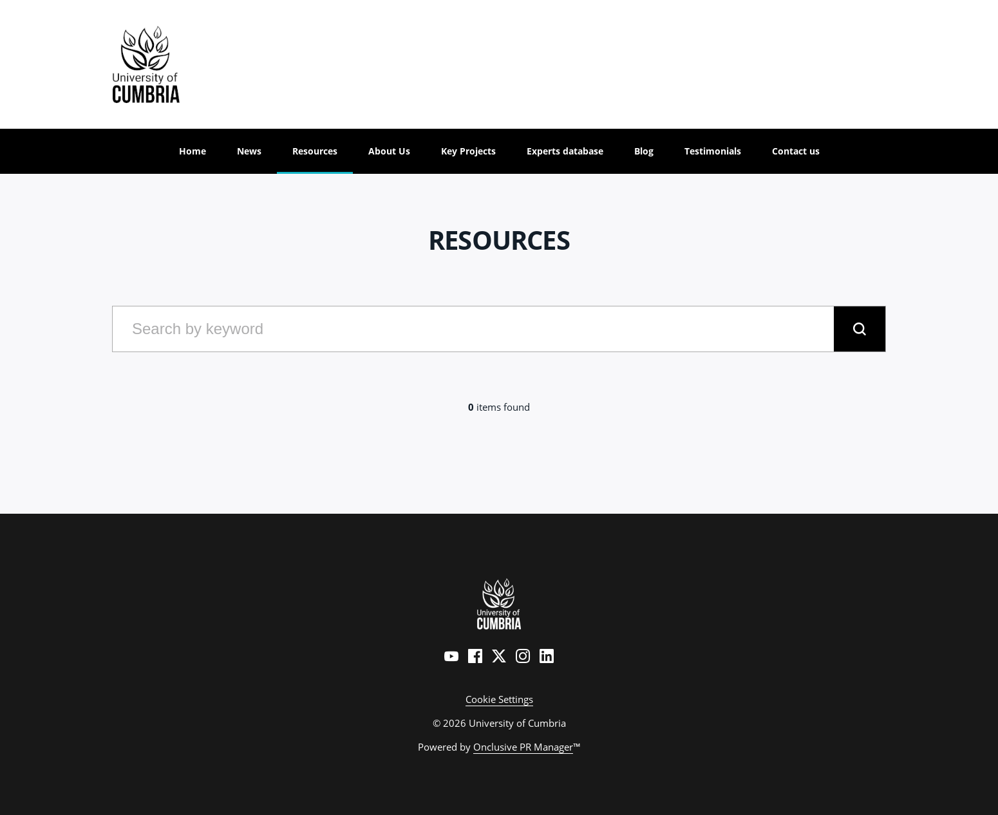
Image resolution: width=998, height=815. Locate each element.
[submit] (859, 328)
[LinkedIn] (547, 656)
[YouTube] (451, 656)
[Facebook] (475, 656)
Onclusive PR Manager (523, 746)
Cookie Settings (499, 699)
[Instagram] (523, 656)
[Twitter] (499, 656)
